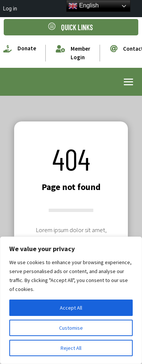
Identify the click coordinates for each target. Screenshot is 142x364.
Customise (71, 328)
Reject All (71, 348)
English (83, 5)
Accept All (71, 307)
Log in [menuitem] (10, 9)
